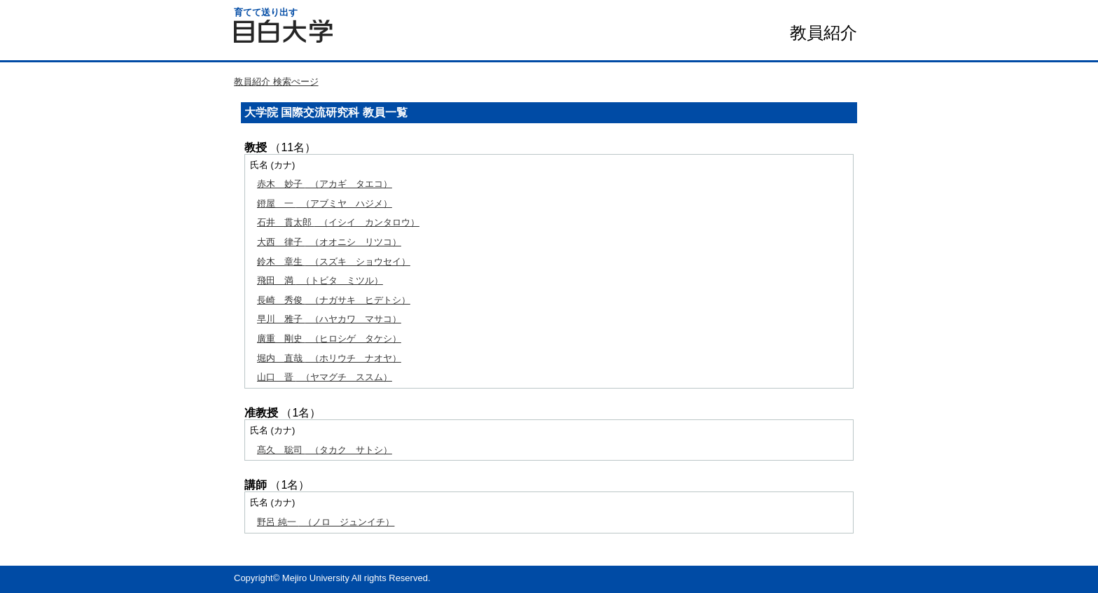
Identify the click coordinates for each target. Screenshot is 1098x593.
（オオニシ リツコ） (329, 242)
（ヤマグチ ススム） (324, 377)
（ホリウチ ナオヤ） (329, 358)
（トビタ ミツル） (320, 280)
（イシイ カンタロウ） (338, 222)
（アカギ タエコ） (324, 184)
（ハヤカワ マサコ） (329, 319)
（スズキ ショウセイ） (333, 261)
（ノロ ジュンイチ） (325, 522)
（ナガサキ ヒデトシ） (333, 300)
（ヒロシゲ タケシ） (329, 338)
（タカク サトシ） (324, 450)
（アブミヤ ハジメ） (324, 203)
